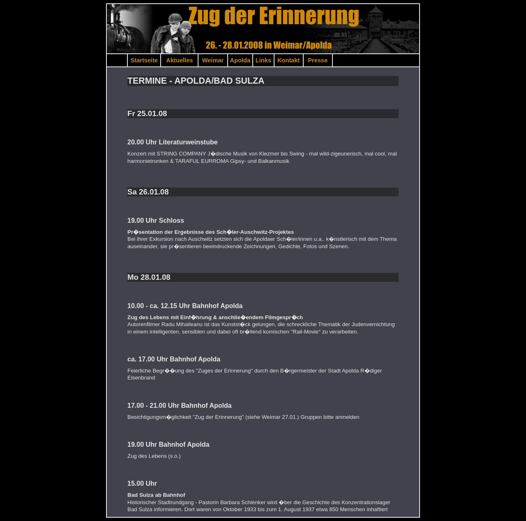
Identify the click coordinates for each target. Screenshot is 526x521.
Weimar (213, 60)
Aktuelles (179, 60)
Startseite (144, 60)
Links (263, 60)
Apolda (240, 60)
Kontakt (288, 60)
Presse (318, 60)
